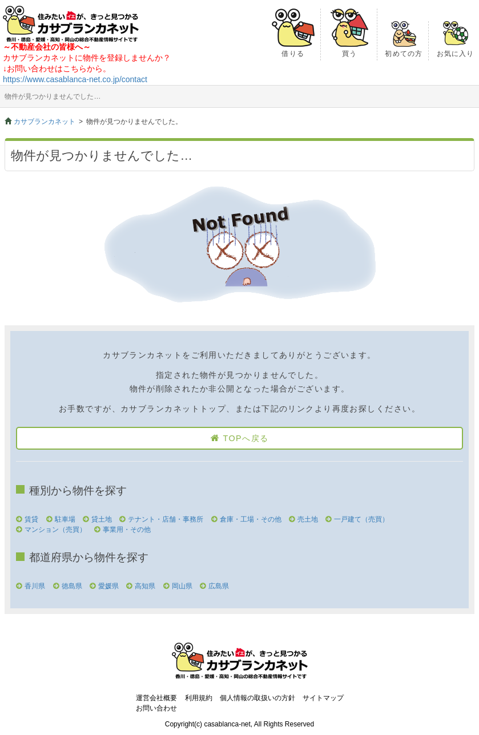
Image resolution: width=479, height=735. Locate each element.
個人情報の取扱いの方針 (257, 698)
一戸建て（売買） (361, 519)
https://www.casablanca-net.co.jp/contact (75, 79)
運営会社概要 (156, 698)
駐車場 (65, 519)
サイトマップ (323, 698)
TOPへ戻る (245, 438)
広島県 (218, 586)
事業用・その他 (127, 530)
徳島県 (72, 586)
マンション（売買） (55, 530)
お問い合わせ (156, 708)
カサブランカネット (44, 122)
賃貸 (31, 519)
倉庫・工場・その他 (250, 519)
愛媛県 (108, 586)
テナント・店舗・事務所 (165, 519)
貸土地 (101, 519)
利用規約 (198, 698)
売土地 (307, 519)
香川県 (35, 586)
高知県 (145, 586)
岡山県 (182, 586)
